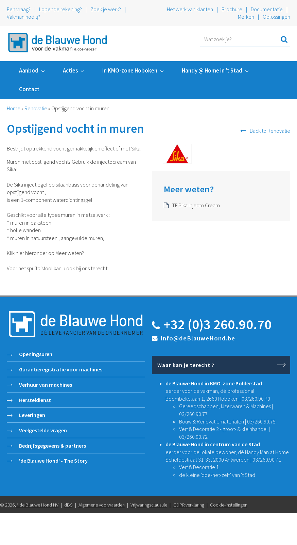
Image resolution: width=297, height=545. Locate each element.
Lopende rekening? (60, 9)
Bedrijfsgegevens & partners (52, 445)
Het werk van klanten (190, 9)
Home (13, 108)
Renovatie (35, 108)
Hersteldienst (35, 400)
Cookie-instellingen (228, 505)
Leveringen (32, 415)
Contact (29, 89)
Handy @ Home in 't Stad (212, 70)
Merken (246, 16)
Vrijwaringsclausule (148, 505)
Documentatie (267, 9)
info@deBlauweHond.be (198, 338)
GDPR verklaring (188, 505)
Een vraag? (19, 9)
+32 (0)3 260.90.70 (218, 324)
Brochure (232, 9)
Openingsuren (35, 354)
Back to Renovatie (270, 130)
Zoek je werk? (105, 9)
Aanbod (28, 70)
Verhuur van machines (45, 384)
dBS (68, 505)
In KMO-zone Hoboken (129, 70)
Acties (70, 70)
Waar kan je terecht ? (185, 365)
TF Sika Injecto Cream (196, 205)
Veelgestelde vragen (43, 430)
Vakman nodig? (23, 16)
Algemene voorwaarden (101, 505)
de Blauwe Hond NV (38, 505)
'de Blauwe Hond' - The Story (53, 460)
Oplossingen (276, 16)
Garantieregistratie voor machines (60, 369)
